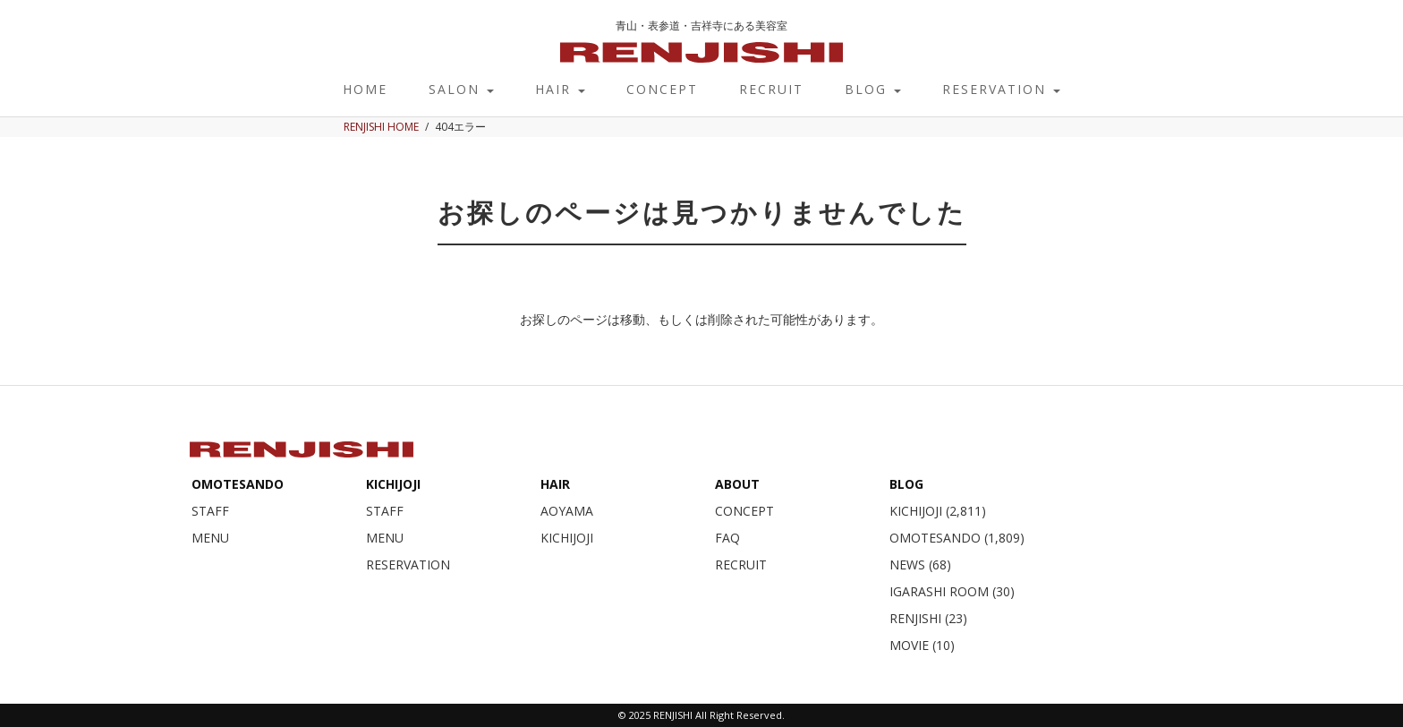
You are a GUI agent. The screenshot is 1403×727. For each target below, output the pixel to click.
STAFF (210, 510)
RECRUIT (771, 89)
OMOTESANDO (237, 483)
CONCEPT (662, 89)
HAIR (560, 89)
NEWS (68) (920, 564)
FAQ (727, 537)
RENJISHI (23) (928, 618)
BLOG (873, 89)
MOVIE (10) (922, 645)
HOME (365, 89)
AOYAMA (566, 510)
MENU (210, 537)
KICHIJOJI (393, 483)
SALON (461, 89)
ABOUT (737, 483)
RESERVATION (1001, 89)
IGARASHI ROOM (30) (952, 591)
